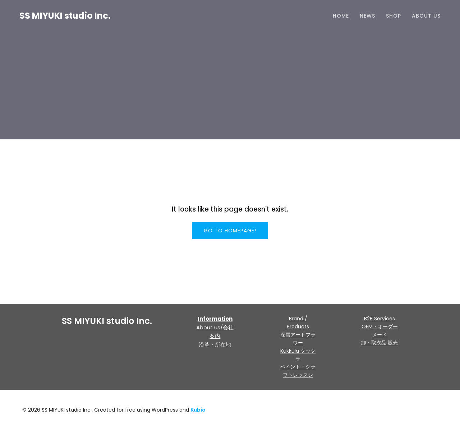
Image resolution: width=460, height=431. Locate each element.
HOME (341, 16)
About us (426, 16)
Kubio (198, 410)
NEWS (367, 16)
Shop (393, 16)
